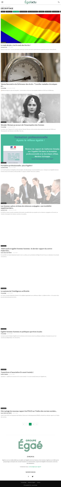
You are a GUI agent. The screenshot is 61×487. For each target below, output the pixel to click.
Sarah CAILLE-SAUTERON (6, 252)
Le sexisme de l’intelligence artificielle (15, 291)
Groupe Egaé (3, 88)
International (48, 11)
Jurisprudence (56, 11)
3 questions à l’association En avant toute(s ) (17, 372)
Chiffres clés (9, 11)
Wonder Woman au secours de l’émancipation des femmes (22, 125)
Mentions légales (31, 482)
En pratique (41, 11)
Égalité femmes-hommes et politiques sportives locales (22, 332)
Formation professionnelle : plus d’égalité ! (17, 165)
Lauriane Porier (4, 47)
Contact (38, 482)
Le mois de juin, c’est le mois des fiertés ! (16, 45)
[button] (59, 2)
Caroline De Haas (4, 167)
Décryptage (15, 11)
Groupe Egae (23, 482)
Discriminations (23, 11)
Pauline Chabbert (4, 374)
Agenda (3, 11)
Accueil (2, 6)
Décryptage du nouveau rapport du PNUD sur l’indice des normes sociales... (29, 411)
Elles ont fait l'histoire (32, 11)
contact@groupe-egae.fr (35, 466)
